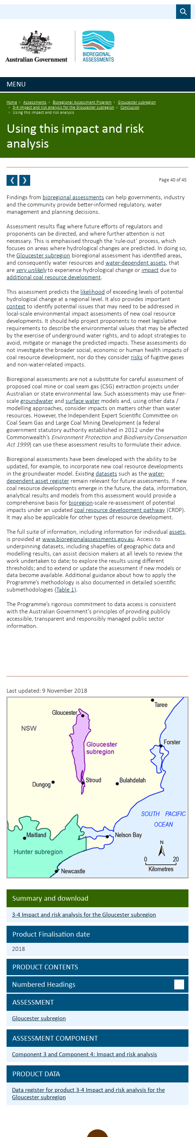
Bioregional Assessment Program (82, 102)
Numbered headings (43, 984)
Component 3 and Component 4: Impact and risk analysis (84, 1054)
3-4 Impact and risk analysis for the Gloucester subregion (63, 107)
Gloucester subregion (137, 102)
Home (12, 102)
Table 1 (65, 590)
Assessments (35, 102)
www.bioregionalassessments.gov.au (88, 539)
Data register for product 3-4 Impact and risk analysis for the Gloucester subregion (88, 1093)
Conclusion (129, 107)
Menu (16, 84)
